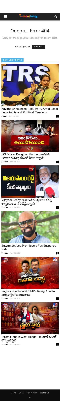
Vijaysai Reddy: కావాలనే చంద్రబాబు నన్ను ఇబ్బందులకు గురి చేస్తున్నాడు (26, 201)
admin (4, 116)
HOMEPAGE (38, 47)
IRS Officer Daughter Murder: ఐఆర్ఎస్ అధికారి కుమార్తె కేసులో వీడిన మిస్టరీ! (25, 156)
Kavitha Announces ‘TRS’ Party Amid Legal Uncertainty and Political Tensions (29, 110)
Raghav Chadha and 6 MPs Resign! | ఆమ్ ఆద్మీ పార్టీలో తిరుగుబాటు (28, 292)
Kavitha (4, 162)
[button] (56, 16)
